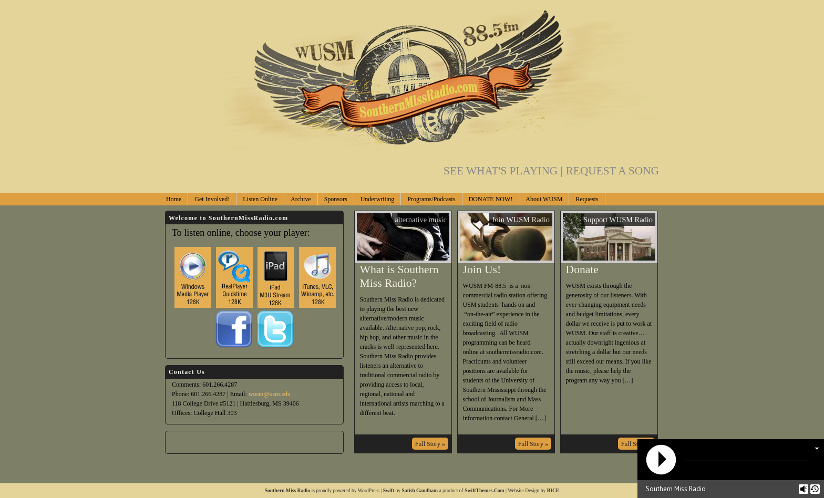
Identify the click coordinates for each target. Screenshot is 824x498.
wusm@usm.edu (270, 394)
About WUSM (544, 199)
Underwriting (377, 199)
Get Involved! (212, 199)
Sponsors (335, 199)
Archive (301, 199)
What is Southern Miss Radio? (399, 276)
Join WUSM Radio (521, 219)
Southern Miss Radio (287, 490)
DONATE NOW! (491, 199)
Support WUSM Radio (618, 219)
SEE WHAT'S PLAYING (505, 170)
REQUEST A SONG (612, 170)
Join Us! (482, 269)
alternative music (421, 219)
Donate (582, 269)
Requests (586, 199)
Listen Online (260, 199)
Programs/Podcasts (431, 199)
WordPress (368, 490)
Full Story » (430, 444)
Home (173, 199)
